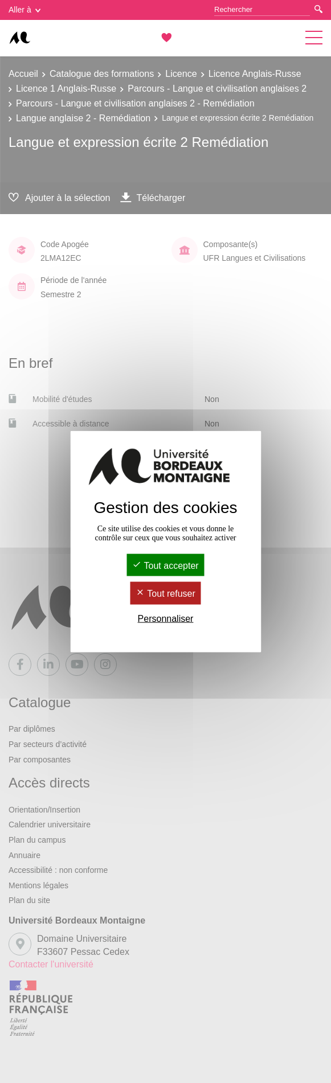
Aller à (24, 9)
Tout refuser (165, 593)
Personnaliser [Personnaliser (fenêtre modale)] (166, 618)
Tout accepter (165, 566)
